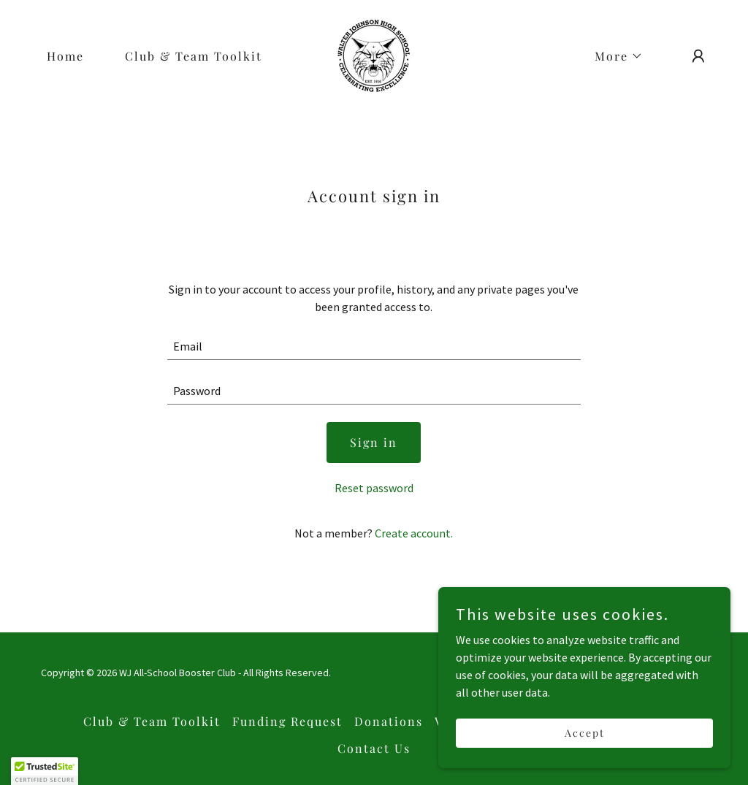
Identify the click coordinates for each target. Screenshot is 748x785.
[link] (373, 54)
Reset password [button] (374, 487)
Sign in (373, 442)
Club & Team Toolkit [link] (193, 56)
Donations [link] (388, 721)
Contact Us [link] (374, 748)
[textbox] (373, 346)
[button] (613, 56)
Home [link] (65, 56)
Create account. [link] (414, 533)
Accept (585, 733)
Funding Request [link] (287, 721)
